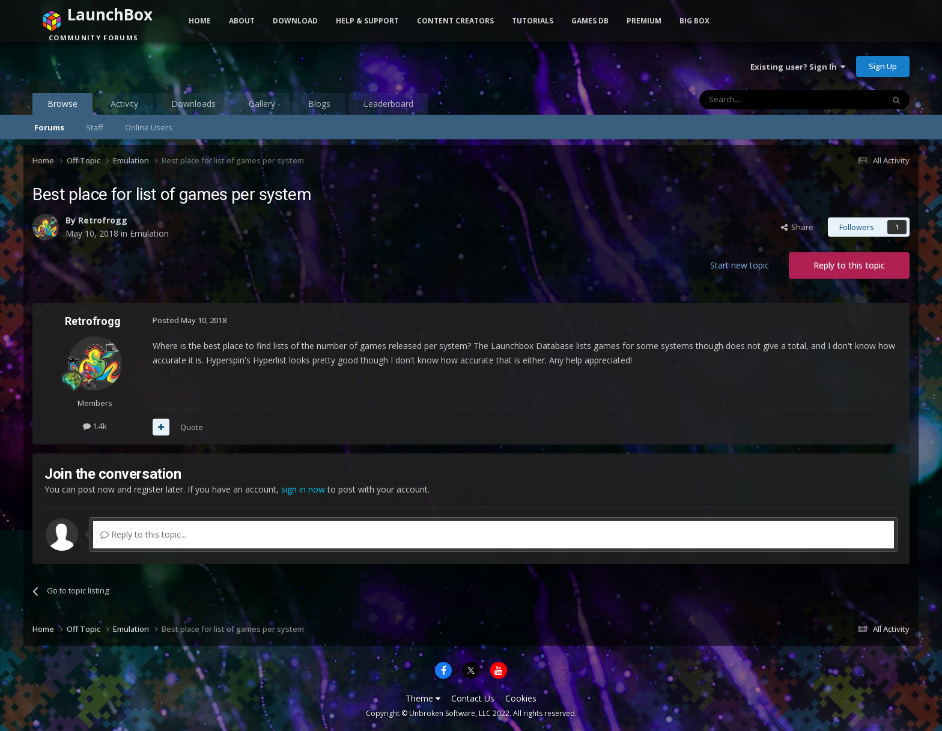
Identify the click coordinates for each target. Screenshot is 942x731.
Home (200, 21)
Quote (191, 427)
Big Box (694, 21)
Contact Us (472, 698)
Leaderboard (388, 103)
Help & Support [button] (367, 21)
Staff (94, 127)
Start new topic (739, 265)
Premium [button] (644, 21)
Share (797, 227)
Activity (124, 103)
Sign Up (883, 66)
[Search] (762, 99)
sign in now (303, 489)
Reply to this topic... (143, 534)
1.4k (95, 425)
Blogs (319, 103)
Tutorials (532, 21)
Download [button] (295, 21)
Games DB (590, 21)
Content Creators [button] (455, 21)
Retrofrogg (102, 220)
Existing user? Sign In (797, 66)
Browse (62, 106)
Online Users (148, 127)
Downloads (193, 103)
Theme (423, 698)
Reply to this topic (849, 265)
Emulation (149, 233)
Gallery (262, 103)
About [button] (242, 21)
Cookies (520, 698)
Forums (49, 127)
